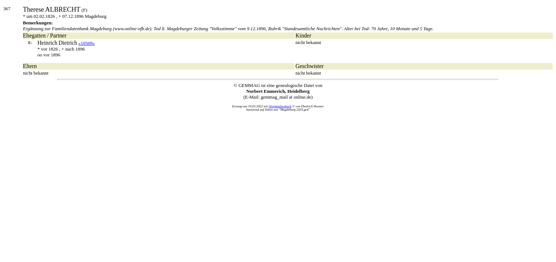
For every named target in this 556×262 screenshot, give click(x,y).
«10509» (86, 43)
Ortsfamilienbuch (280, 106)
